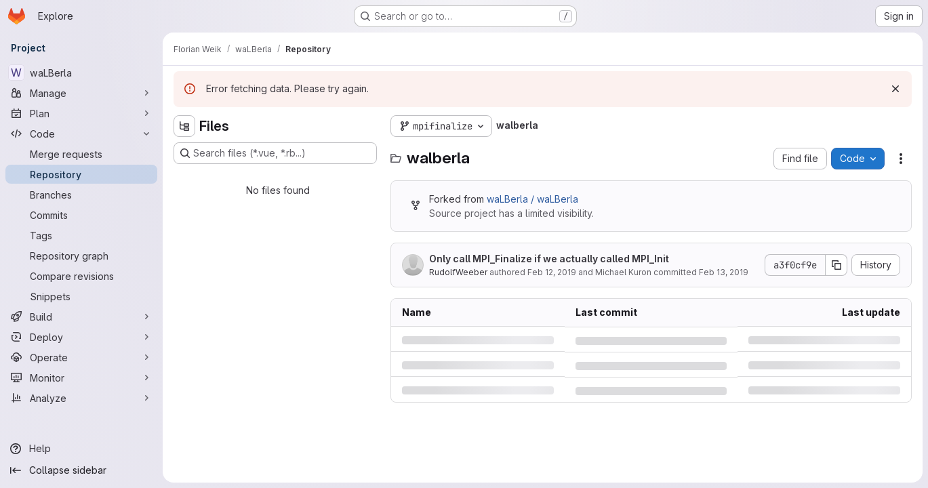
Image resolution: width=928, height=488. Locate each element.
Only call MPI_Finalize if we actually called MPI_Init (549, 258)
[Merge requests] (81, 153)
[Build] (81, 316)
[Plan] (81, 113)
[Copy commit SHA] (836, 265)
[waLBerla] (81, 72)
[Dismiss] (895, 89)
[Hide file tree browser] (184, 126)
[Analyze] (81, 397)
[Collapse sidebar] (81, 470)
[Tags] (81, 235)
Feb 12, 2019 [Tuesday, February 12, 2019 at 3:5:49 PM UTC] (551, 272)
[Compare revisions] (81, 275)
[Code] (81, 133)
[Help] (81, 448)
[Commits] (81, 214)
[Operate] (81, 357)
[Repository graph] (81, 255)
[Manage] (81, 92)
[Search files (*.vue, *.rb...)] (275, 153)
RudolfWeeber (458, 272)
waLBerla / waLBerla (532, 199)
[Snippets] (81, 296)
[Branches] (81, 194)
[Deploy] (81, 336)
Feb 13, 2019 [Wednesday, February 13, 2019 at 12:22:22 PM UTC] (723, 272)
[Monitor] (81, 377)
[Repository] (81, 174)
